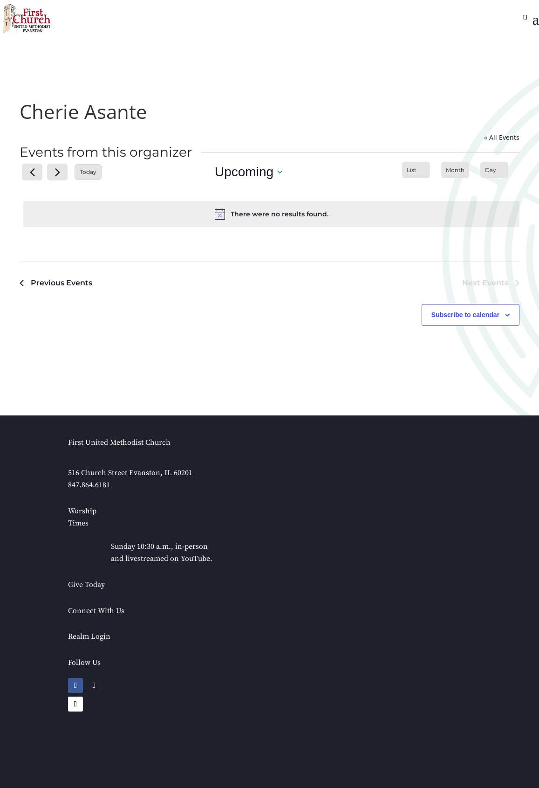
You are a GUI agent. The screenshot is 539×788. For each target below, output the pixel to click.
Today (88, 171)
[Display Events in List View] (416, 170)
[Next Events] (57, 172)
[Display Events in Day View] (494, 170)
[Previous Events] (32, 172)
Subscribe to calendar (465, 314)
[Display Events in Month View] (455, 170)
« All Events (501, 137)
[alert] (271, 214)
